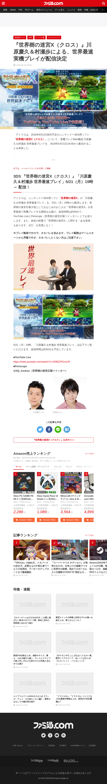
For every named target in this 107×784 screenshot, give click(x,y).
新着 (5, 10)
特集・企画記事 (91, 10)
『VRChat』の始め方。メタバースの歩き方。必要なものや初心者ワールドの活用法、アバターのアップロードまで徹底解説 (31, 567)
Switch (13, 10)
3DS (30, 37)
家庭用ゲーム (20, 37)
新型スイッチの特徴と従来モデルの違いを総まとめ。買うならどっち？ (74, 618)
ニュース (71, 10)
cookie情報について (78, 746)
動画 (80, 10)
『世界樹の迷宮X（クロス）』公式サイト (53, 440)
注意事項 (62, 746)
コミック (58, 466)
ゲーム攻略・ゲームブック (37, 466)
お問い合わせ (18, 746)
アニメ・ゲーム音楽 (85, 466)
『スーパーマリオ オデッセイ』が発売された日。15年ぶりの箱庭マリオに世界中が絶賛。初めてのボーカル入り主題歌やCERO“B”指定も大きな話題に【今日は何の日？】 (69, 568)
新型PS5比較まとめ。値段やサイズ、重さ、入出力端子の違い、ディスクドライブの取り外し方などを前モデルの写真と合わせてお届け (31, 659)
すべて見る (89, 454)
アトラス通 (40, 37)
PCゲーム (29, 10)
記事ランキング (25, 535)
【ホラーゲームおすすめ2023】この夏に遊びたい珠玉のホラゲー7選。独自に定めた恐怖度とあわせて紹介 (32, 620)
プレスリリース (54, 37)
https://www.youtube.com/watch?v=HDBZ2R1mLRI (41, 361)
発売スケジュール (44, 10)
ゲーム (18, 466)
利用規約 (51, 746)
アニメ (69, 466)
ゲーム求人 (60, 10)
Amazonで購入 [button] (24, 520)
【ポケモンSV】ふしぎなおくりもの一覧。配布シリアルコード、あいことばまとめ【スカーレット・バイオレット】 (74, 658)
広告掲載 (92, 746)
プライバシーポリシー (35, 746)
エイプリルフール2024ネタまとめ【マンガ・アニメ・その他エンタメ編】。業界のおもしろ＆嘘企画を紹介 (31, 699)
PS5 (20, 10)
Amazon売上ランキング (31, 453)
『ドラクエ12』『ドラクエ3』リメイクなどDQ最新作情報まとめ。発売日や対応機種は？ (74, 699)
